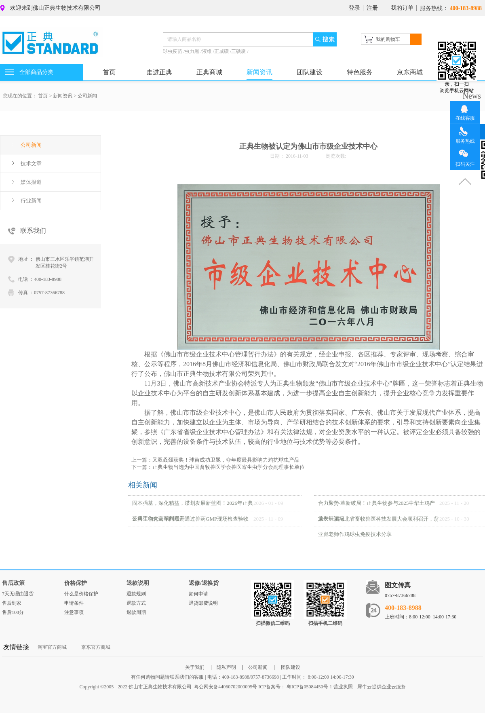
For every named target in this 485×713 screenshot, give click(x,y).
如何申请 (198, 594)
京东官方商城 (95, 647)
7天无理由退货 (18, 594)
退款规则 (136, 594)
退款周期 (136, 612)
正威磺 (222, 51)
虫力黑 (192, 51)
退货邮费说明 (203, 603)
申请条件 (74, 603)
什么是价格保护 (81, 594)
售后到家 (11, 603)
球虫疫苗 (173, 51)
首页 (109, 72)
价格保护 (75, 583)
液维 (207, 51)
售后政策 (13, 583)
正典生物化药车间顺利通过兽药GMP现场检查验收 (190, 519)
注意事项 (74, 612)
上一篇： (215, 460)
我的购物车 (388, 39)
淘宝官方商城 (52, 647)
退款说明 (138, 583)
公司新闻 (87, 96)
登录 (354, 8)
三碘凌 (239, 51)
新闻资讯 (62, 96)
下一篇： (218, 467)
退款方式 (136, 603)
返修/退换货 (204, 583)
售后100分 (13, 612)
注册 (372, 8)
